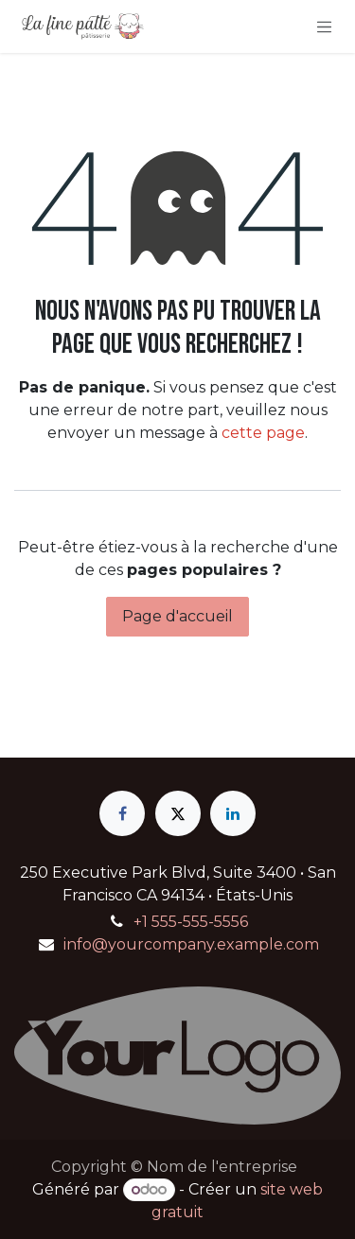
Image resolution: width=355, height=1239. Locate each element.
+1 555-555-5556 (190, 922)
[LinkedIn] (233, 813)
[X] (178, 813)
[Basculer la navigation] (325, 26)
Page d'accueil (177, 616)
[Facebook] (122, 813)
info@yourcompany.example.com (191, 944)
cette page (263, 433)
